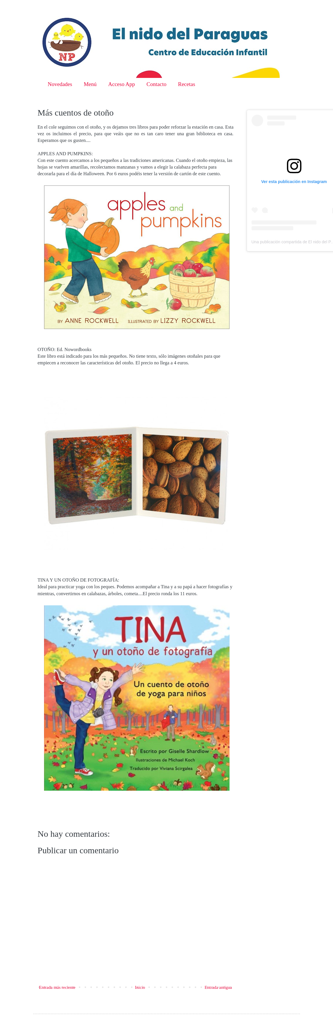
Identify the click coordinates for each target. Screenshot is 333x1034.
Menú (90, 84)
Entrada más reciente (57, 987)
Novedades (60, 84)
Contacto (157, 84)
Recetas (186, 84)
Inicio (140, 987)
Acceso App (121, 84)
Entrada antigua (218, 987)
